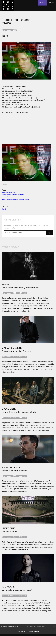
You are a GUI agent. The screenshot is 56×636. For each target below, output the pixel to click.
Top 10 (4, 209)
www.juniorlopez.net (8, 192)
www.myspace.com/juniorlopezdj (13, 195)
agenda (42, 3)
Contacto (21, 631)
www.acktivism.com (8, 197)
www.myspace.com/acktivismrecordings (15, 199)
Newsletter (34, 631)
